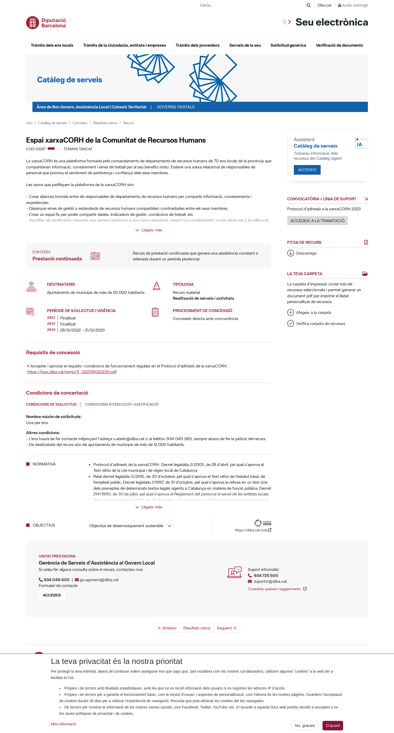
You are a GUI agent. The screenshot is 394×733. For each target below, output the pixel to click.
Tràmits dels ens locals (52, 45)
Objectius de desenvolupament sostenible (130, 525)
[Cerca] (308, 5)
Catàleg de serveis (52, 122)
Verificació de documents (339, 45)
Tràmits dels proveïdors (198, 45)
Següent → (227, 627)
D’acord (333, 726)
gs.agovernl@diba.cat (99, 579)
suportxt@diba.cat (270, 581)
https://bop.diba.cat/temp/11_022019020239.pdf (72, 371)
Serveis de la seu (245, 45)
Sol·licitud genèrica (288, 45)
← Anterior (167, 627)
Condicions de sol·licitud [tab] (51, 404)
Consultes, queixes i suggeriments (277, 588)
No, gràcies (305, 726)
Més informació (63, 725)
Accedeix (307, 169)
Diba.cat (324, 5)
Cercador (80, 122)
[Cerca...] (253, 5)
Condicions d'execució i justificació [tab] (121, 404)
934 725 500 (266, 575)
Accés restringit (353, 5)
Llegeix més (148, 229)
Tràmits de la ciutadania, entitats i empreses (124, 45)
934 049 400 (57, 579)
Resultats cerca (105, 122)
